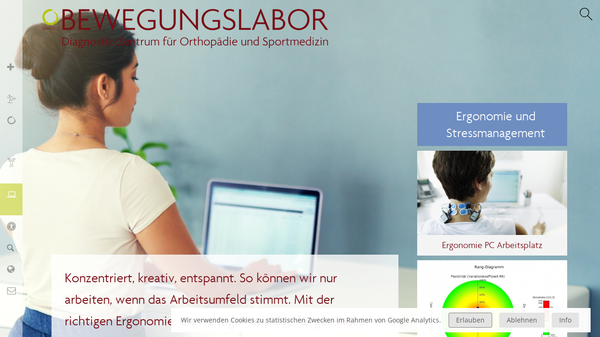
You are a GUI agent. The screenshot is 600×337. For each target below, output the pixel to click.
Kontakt (16, 290)
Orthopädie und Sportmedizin (16, 71)
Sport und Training (16, 98)
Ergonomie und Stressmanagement (16, 199)
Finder (16, 247)
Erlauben (470, 319)
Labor (16, 269)
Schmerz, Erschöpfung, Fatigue (16, 130)
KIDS (16, 225)
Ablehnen (522, 319)
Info (565, 319)
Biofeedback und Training (16, 167)
